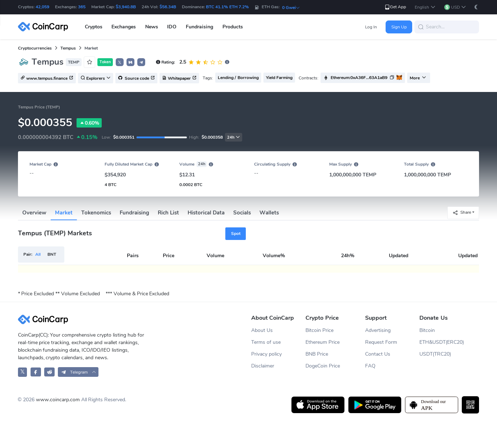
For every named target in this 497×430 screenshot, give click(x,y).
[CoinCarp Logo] (45, 27)
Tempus (68, 48)
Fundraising (134, 212)
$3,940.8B (126, 7)
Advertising (378, 330)
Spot (235, 233)
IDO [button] (171, 26)
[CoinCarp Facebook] (36, 371)
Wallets (269, 212)
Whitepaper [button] (179, 78)
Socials (242, 212)
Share (461, 212)
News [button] (151, 26)
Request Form (381, 342)
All (38, 254)
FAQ (370, 365)
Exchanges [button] (123, 26)
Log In (371, 27)
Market (64, 212)
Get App (395, 7)
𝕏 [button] (119, 62)
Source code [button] (136, 78)
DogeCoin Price (322, 365)
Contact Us (377, 354)
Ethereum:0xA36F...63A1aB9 (359, 77)
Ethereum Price (322, 342)
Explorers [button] (95, 78)
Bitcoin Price (319, 330)
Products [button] (232, 26)
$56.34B (168, 7)
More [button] (418, 78)
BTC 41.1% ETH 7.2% (227, 7)
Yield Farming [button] (279, 77)
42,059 (42, 7)
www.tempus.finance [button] (46, 78)
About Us (262, 330)
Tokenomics (96, 212)
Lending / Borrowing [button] (238, 77)
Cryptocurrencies (35, 48)
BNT (51, 254)
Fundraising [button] (199, 26)
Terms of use (266, 342)
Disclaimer (262, 365)
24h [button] (233, 137)
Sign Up (399, 27)
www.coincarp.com (58, 399)
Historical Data (206, 212)
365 (82, 7)
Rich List (168, 212)
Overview (34, 212)
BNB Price (316, 354)
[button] (425, 7)
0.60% (89, 123)
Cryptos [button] (93, 26)
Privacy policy (266, 354)
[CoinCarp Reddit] (49, 371)
